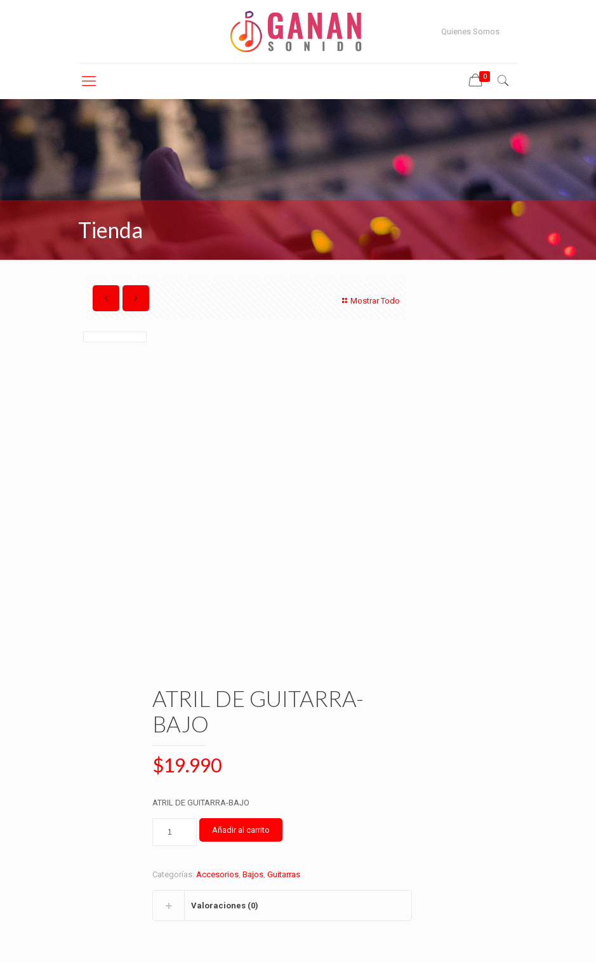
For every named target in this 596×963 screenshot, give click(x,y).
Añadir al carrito (241, 830)
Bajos (252, 874)
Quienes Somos (470, 31)
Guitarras (283, 874)
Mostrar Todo (369, 301)
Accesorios (217, 874)
